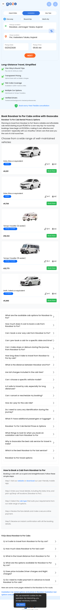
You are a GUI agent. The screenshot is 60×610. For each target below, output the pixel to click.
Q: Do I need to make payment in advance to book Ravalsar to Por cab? (26, 581)
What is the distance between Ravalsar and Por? (27, 364)
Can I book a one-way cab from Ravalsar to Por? (27, 333)
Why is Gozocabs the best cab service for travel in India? (28, 442)
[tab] (12, 19)
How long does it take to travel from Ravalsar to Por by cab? (27, 356)
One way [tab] (8, 19)
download (30, 481)
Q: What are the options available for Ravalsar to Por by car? (27, 564)
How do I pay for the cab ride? (19, 403)
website (21, 481)
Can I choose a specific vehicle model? (23, 379)
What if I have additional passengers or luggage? (28, 418)
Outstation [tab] (31, 13)
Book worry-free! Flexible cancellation (31, 105)
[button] (3, 4)
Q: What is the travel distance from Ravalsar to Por (26, 556)
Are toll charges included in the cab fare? (24, 372)
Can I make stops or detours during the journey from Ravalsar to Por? (27, 348)
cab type (23, 501)
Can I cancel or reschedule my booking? (24, 395)
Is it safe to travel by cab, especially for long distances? (25, 387)
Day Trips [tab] (48, 13)
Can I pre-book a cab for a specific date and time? (28, 340)
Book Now (52, 171)
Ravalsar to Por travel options (18, 458)
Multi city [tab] (44, 19)
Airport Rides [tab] (13, 13)
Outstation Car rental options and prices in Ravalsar (22, 592)
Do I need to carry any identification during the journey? (26, 410)
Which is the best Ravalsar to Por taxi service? (26, 450)
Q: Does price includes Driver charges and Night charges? (25, 572)
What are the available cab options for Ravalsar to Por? (28, 316)
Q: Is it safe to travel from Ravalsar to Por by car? (25, 541)
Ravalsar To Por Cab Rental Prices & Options (25, 426)
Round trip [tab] (26, 19)
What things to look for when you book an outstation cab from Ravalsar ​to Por (24, 434)
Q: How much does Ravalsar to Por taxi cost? (23, 548)
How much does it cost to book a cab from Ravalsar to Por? (25, 325)
